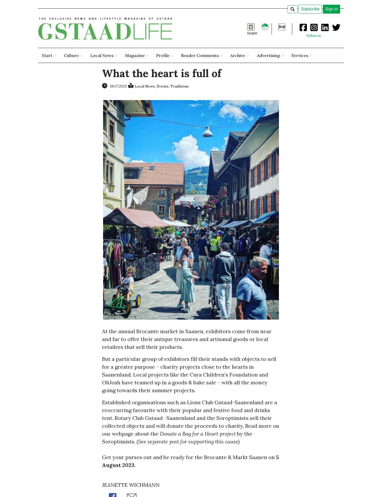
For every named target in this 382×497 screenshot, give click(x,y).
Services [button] (299, 55)
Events (162, 86)
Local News (145, 86)
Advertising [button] (268, 55)
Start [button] (47, 55)
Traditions (179, 86)
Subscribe (310, 9)
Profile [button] (163, 55)
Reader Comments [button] (200, 55)
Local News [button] (102, 55)
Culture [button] (71, 55)
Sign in (331, 9)
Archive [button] (237, 55)
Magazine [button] (135, 55)
